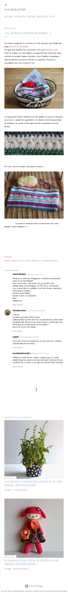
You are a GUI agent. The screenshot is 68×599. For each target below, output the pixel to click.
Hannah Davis (51, 49)
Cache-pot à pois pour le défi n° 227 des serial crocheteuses (33, 483)
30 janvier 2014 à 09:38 (29, 337)
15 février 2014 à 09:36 (40, 353)
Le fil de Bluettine (14, 10)
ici (27, 226)
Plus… (52, 16)
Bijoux (31, 16)
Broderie (42, 16)
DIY (42, 261)
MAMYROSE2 (19, 274)
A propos (20, 16)
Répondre (18, 305)
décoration (35, 261)
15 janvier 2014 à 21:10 (35, 274)
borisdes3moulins (21, 353)
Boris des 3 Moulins (18, 46)
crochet (28, 261)
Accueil (8, 16)
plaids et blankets (51, 261)
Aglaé (16, 337)
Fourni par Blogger (34, 586)
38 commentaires (21, 569)
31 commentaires (20, 490)
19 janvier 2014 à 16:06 (36, 311)
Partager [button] (8, 257)
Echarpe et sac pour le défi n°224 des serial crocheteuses (31, 562)
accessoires (15, 261)
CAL (22, 261)
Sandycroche (19, 310)
